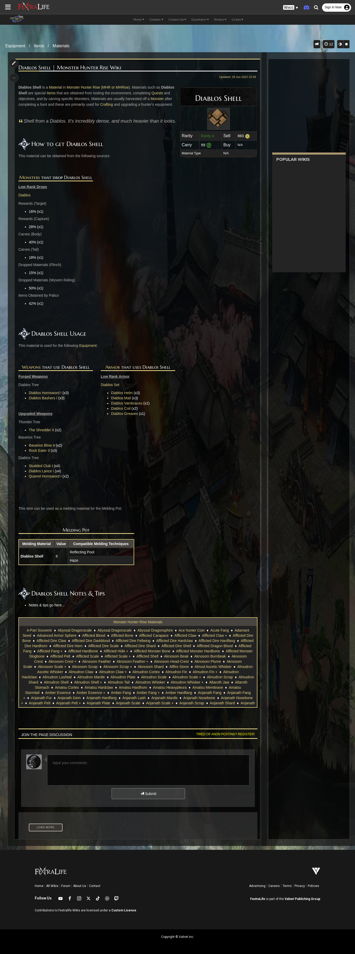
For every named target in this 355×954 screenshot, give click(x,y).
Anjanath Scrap (191, 703)
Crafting (106, 104)
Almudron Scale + (186, 677)
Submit (148, 794)
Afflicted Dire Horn (67, 646)
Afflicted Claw (185, 635)
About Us (79, 886)
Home (39, 886)
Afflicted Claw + (214, 635)
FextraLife (257, 899)
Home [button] (138, 19)
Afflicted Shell (147, 656)
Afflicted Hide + (116, 651)
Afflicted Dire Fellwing (132, 641)
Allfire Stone (179, 667)
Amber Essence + (91, 693)
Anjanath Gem (69, 698)
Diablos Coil (121, 408)
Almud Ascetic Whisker (213, 667)
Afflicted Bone (122, 635)
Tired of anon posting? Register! (225, 734)
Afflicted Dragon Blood (215, 646)
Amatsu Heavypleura (170, 687)
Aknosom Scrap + (117, 667)
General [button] (156, 19)
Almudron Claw (81, 672)
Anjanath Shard (222, 703)
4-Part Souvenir (39, 630)
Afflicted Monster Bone (152, 651)
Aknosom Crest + (63, 661)
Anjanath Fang (209, 693)
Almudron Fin (176, 672)
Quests (157, 93)
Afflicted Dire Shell (176, 646)
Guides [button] (237, 19)
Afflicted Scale (87, 656)
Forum (65, 886)
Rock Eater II (39, 450)
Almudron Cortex (146, 672)
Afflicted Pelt (60, 656)
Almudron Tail (119, 682)
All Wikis (52, 886)
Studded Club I (41, 466)
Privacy (300, 886)
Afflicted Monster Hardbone (198, 651)
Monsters (29, 177)
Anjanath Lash (134, 698)
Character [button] (177, 19)
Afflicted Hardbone (83, 651)
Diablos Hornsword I (45, 393)
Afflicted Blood (93, 635)
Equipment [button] (200, 19)
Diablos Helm (122, 393)
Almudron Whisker (150, 682)
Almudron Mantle (91, 677)
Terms (287, 886)
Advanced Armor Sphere (57, 635)
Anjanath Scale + (160, 703)
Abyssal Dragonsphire (155, 630)
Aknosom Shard (151, 667)
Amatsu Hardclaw (99, 687)
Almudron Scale (154, 677)
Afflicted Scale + (118, 656)
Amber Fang (121, 693)
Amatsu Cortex (67, 687)
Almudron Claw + (113, 672)
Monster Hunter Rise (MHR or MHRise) (98, 87)
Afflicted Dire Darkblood (91, 641)
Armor (112, 367)
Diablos (25, 195)
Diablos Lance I (41, 471)
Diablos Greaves (124, 414)
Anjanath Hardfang (101, 698)
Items (39, 46)
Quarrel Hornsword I (45, 476)
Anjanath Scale (128, 703)
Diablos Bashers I (43, 398)
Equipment (15, 46)
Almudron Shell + (88, 682)
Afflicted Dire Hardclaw (174, 641)
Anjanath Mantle (164, 698)
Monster (157, 99)
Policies (313, 886)
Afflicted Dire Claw (51, 641)
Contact (94, 886)
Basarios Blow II (42, 445)
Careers (274, 886)
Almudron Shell (56, 682)
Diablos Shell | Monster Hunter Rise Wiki (70, 68)
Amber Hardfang (179, 693)
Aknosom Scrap (85, 667)
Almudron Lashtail (57, 677)
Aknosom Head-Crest (171, 661)
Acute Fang (219, 630)
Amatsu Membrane (207, 687)
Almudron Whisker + (187, 682)
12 (328, 44)
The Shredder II (41, 430)
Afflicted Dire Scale (103, 646)
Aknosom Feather (96, 661)
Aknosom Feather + (132, 661)
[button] (291, 7)
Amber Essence (58, 693)
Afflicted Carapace (154, 635)
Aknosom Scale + (52, 667)
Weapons (31, 367)
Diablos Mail (121, 398)
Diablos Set (110, 385)
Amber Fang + (148, 693)
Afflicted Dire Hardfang (217, 641)
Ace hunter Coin (191, 630)
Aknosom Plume (207, 661)
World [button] (220, 19)
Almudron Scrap (220, 677)
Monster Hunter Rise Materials (137, 622)
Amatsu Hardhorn (133, 687)
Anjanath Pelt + (68, 703)
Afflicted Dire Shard (140, 646)
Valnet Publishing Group (302, 899)
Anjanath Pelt (39, 703)
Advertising (257, 886)
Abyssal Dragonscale (75, 630)
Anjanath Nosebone (199, 698)
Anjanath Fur (41, 698)
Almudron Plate (123, 677)
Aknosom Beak (176, 656)
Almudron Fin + (205, 672)
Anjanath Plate (98, 703)
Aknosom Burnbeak (210, 656)
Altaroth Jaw (219, 682)
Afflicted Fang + (49, 651)
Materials (61, 46)
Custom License (123, 910)
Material (55, 87)
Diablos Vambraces (126, 403)
